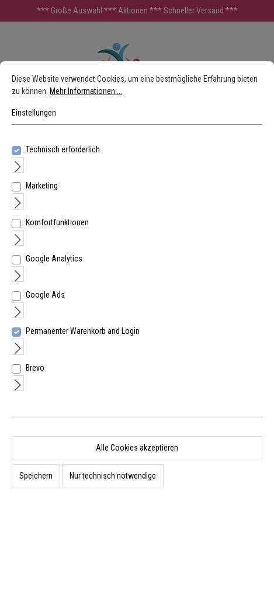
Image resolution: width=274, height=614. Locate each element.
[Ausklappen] (18, 165)
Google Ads (45, 294)
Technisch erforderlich (63, 149)
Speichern (36, 475)
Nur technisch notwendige (113, 475)
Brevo (35, 367)
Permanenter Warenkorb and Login (83, 331)
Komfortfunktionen (57, 222)
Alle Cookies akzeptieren (137, 447)
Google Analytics (54, 258)
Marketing (42, 185)
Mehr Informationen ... (86, 91)
